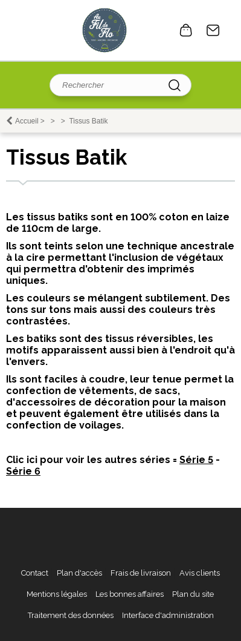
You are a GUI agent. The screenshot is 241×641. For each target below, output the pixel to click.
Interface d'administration (168, 615)
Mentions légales (57, 594)
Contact (213, 30)
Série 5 (196, 459)
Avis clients (199, 572)
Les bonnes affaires (129, 594)
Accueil (27, 121)
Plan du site (193, 594)
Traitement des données (71, 615)
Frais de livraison (141, 572)
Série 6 (23, 471)
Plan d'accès (79, 572)
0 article (186, 30)
